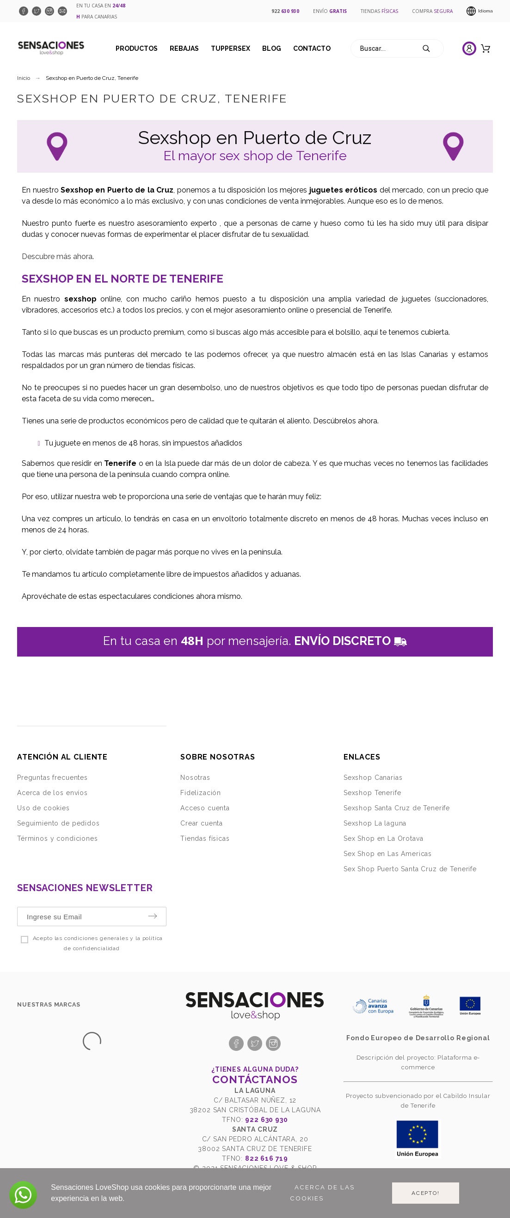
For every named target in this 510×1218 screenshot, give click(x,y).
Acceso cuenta (205, 808)
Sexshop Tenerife (372, 792)
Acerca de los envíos (52, 792)
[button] (23, 1195)
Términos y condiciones (57, 838)
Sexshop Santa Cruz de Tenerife (397, 808)
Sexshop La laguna (375, 823)
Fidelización (200, 792)
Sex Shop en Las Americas (388, 853)
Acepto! (426, 1193)
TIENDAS (379, 11)
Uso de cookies (43, 808)
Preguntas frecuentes (52, 777)
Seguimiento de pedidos (58, 823)
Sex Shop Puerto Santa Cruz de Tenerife (410, 869)
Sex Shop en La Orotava (383, 838)
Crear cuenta (201, 823)
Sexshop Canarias (373, 777)
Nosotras (195, 777)
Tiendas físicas (205, 838)
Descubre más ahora (57, 256)
